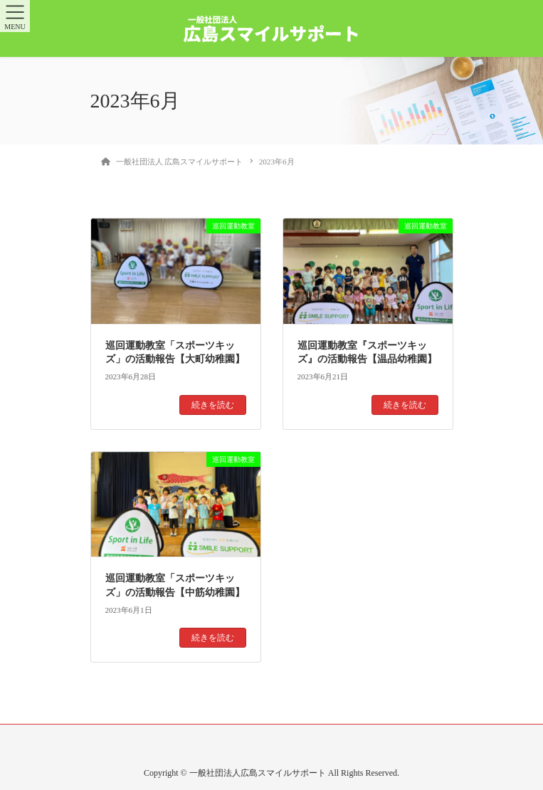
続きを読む (212, 405)
